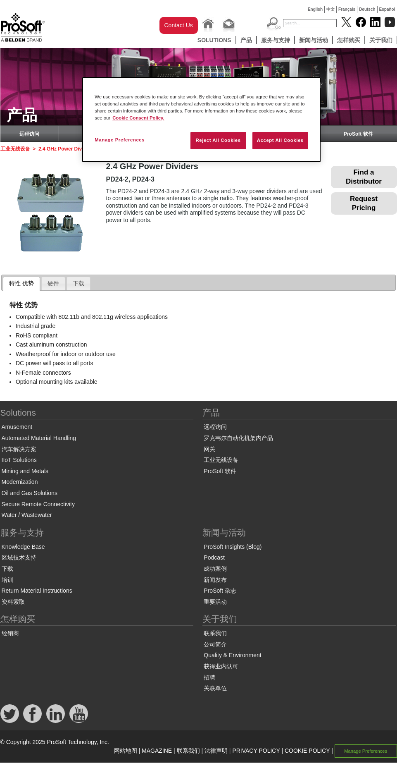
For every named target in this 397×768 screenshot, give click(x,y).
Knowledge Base (23, 546)
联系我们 (215, 633)
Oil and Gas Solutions (29, 493)
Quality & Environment (232, 655)
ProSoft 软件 (358, 134)
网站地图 (125, 750)
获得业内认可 (221, 666)
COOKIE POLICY (307, 750)
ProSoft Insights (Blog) (232, 546)
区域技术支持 (19, 557)
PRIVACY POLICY (256, 750)
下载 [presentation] (78, 283)
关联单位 (215, 688)
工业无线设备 (15, 149)
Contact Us (178, 25)
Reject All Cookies (217, 140)
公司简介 (215, 644)
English (315, 9)
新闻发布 (215, 580)
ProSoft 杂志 (220, 590)
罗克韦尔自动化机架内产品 (238, 438)
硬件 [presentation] (53, 283)
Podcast (214, 557)
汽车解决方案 (19, 449)
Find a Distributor (364, 176)
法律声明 (216, 750)
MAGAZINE (157, 750)
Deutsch (367, 9)
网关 (209, 449)
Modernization (20, 482)
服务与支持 (275, 40)
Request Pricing (364, 203)
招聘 (209, 677)
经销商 (10, 633)
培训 (7, 580)
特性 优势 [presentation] (21, 283)
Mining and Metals (25, 471)
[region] (201, 119)
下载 (7, 568)
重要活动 (215, 601)
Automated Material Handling (39, 438)
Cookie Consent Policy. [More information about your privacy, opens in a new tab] (138, 117)
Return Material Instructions (37, 590)
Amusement (17, 426)
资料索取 (13, 601)
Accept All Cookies (280, 140)
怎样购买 (348, 40)
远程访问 (29, 134)
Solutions (214, 40)
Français (346, 9)
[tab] (21, 284)
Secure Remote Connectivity (38, 504)
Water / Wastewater (27, 515)
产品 (246, 40)
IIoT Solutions (19, 460)
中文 (330, 9)
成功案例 (215, 568)
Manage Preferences (365, 751)
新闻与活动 (313, 40)
